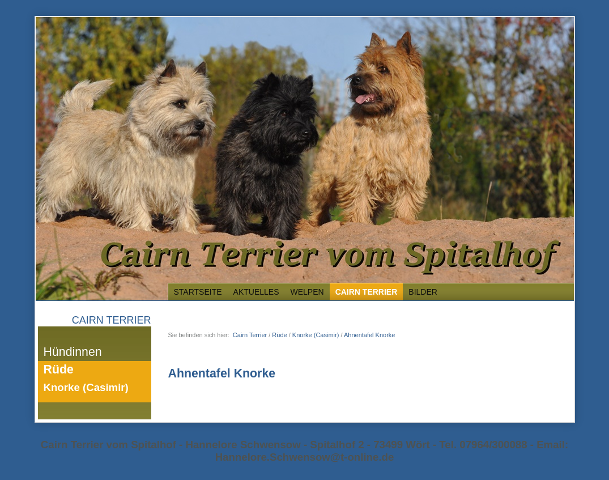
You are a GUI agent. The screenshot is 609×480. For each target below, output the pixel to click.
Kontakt (523, 9)
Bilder (422, 291)
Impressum (556, 9)
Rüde (59, 369)
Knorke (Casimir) (86, 387)
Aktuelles (256, 291)
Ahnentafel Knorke (369, 335)
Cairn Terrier (366, 291)
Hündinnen (73, 352)
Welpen (307, 291)
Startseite (492, 9)
